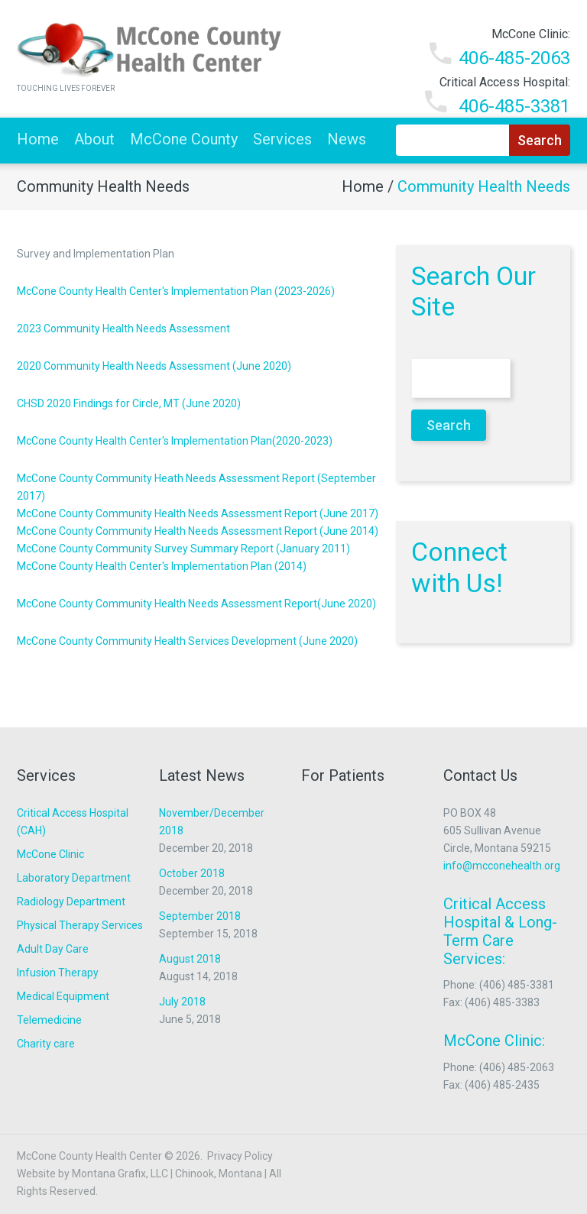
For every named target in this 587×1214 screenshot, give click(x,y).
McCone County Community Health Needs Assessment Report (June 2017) (197, 513)
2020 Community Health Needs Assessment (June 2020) (154, 366)
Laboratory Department (74, 878)
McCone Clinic (50, 854)
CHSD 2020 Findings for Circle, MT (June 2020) (129, 403)
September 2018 (200, 916)
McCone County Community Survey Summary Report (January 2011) (183, 548)
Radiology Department (71, 901)
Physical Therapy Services (80, 925)
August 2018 (190, 959)
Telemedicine (49, 1020)
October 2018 (192, 873)
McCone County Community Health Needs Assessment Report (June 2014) (197, 531)
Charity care (46, 1044)
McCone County (184, 139)
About (94, 139)
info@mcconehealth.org (501, 866)
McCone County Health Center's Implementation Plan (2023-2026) (176, 291)
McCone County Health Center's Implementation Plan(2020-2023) (174, 441)
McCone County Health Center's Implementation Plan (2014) (161, 566)
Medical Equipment (63, 996)
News (346, 139)
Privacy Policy (240, 1156)
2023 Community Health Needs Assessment (123, 328)
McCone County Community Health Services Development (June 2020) (187, 641)
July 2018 (182, 1001)
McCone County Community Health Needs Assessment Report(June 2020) (196, 603)
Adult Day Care (53, 949)
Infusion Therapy (58, 972)
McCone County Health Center (89, 1156)
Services (282, 139)
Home (38, 139)
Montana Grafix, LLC (120, 1173)
